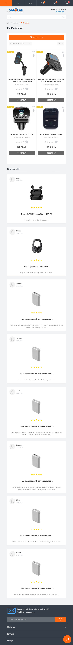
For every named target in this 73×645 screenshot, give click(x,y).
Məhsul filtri (36, 37)
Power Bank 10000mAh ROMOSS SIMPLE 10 (36, 319)
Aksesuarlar (14, 23)
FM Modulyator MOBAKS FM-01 (51, 134)
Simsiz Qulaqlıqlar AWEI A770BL (36, 266)
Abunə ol (60, 620)
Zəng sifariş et (59, 11)
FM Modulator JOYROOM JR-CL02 (22, 134)
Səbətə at (21, 100)
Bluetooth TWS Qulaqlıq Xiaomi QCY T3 (36, 214)
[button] (30, 3)
